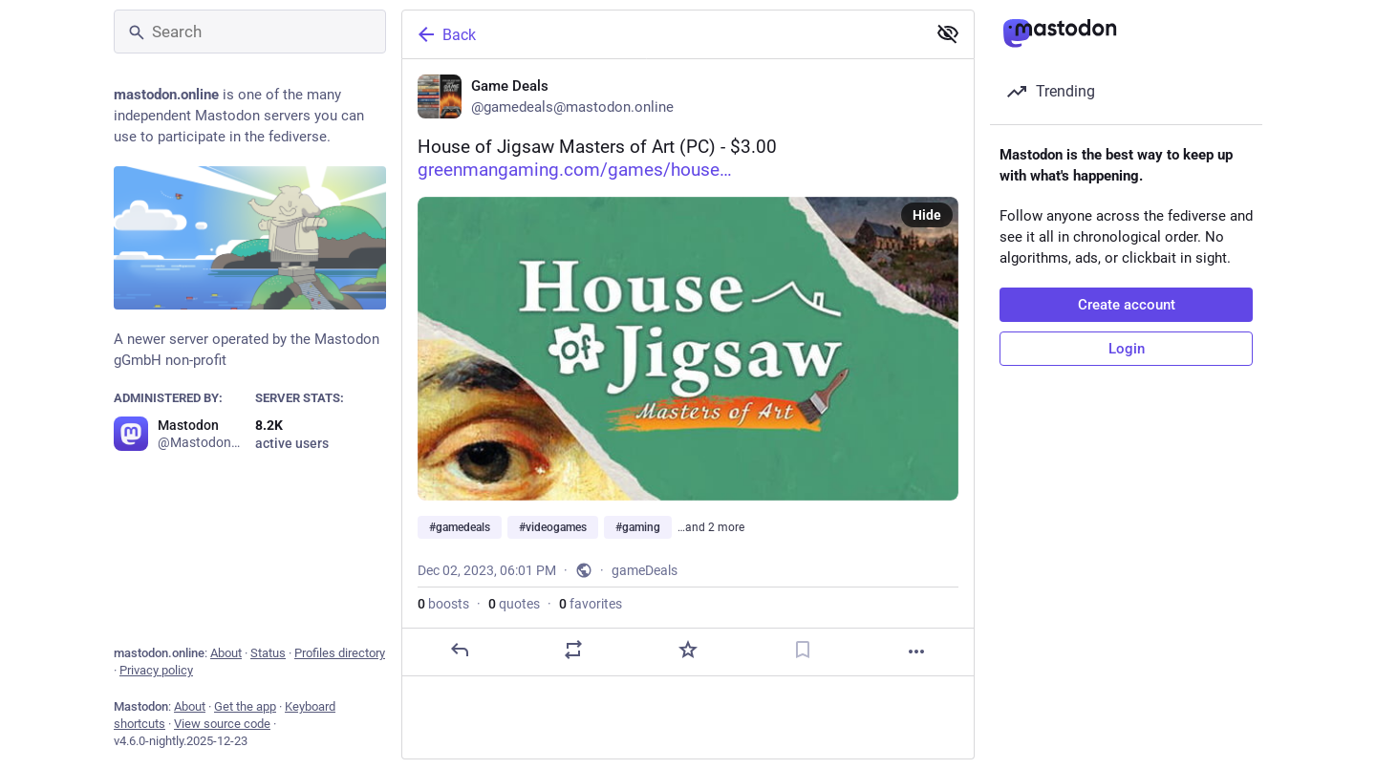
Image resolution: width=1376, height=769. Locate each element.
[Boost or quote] (573, 649)
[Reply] (459, 649)
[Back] (662, 34)
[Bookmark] (802, 649)
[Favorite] (688, 649)
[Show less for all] (948, 33)
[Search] (250, 31)
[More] (916, 651)
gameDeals (644, 570)
